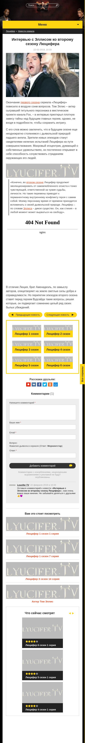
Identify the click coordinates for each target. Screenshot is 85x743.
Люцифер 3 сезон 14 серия (43, 578)
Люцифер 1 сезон (27, 333)
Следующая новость (58, 314)
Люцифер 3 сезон (27, 349)
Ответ (12, 450)
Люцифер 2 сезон (58, 333)
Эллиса (27, 208)
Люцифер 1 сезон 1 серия (42, 533)
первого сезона (30, 102)
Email (12, 432)
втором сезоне (35, 182)
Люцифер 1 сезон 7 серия (42, 556)
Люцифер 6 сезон (58, 365)
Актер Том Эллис (42, 601)
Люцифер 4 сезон (58, 349)
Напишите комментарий (21, 402)
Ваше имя (14, 422)
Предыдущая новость (28, 314)
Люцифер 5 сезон (27, 365)
